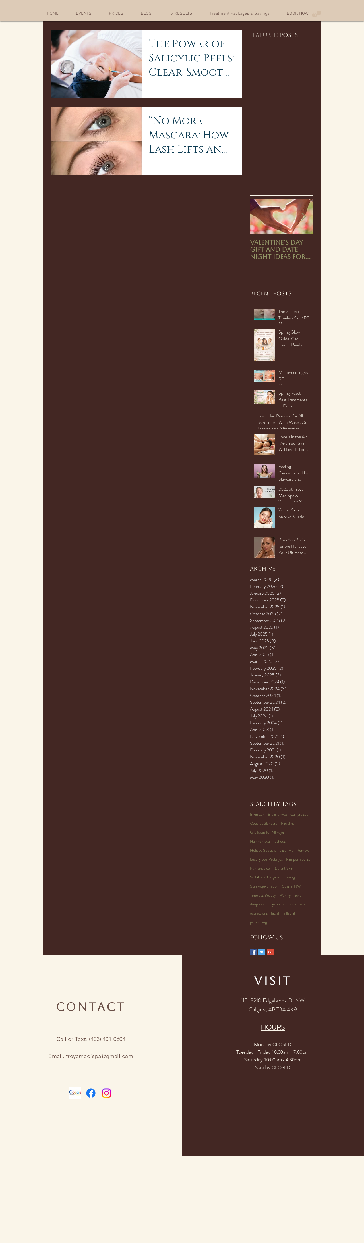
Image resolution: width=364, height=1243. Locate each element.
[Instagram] (106, 1093)
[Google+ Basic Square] (270, 952)
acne (298, 895)
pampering (258, 922)
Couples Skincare (264, 823)
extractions (259, 913)
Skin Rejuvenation (264, 886)
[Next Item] (303, 217)
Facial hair (289, 823)
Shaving (288, 877)
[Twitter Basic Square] (261, 952)
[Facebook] (91, 1093)
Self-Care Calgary (264, 877)
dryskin (274, 904)
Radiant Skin (283, 868)
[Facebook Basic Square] (253, 952)
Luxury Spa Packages (266, 859)
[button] (316, 14)
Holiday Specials (263, 850)
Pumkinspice (260, 868)
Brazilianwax (277, 814)
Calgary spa (299, 814)
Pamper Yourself (299, 859)
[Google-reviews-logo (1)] (75, 1093)
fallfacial (288, 913)
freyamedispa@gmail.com (99, 1056)
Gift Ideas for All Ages (267, 832)
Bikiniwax (257, 814)
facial (275, 913)
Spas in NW (291, 886)
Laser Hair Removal (295, 850)
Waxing (285, 895)
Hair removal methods (268, 841)
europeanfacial (294, 904)
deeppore (257, 904)
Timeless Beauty (263, 895)
